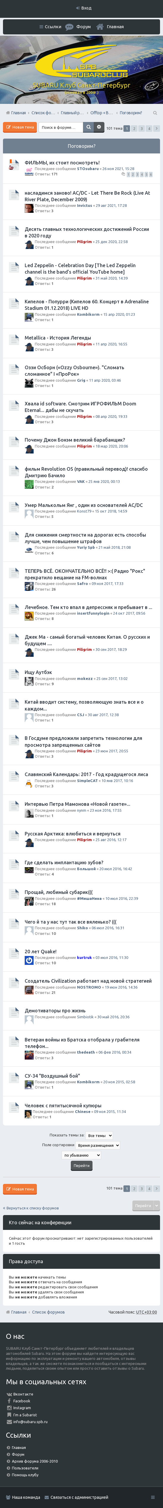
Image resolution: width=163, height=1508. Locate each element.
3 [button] (142, 128)
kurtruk (84, 957)
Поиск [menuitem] (154, 112)
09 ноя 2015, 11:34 (110, 1111)
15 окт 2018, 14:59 (111, 511)
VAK (81, 481)
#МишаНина (89, 898)
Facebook (21, 1401)
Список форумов (48, 1312)
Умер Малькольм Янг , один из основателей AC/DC (84, 505)
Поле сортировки (81, 1145)
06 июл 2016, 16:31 (108, 928)
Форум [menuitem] (83, 26)
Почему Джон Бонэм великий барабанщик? (75, 440)
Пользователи (25, 1468)
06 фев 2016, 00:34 (114, 1052)
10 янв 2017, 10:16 (117, 780)
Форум (18, 1454)
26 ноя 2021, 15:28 (118, 169)
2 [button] (134, 128)
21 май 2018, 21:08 (114, 547)
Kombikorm (88, 314)
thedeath (86, 1052)
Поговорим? (81, 146)
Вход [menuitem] (87, 8)
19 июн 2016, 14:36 (121, 987)
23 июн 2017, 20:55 (111, 751)
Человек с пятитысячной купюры (63, 1105)
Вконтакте (23, 1394)
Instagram (22, 1408)
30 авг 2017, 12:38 (103, 715)
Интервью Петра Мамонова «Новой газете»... (77, 804)
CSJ (80, 715)
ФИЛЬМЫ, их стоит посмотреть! (62, 162)
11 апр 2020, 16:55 (111, 344)
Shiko (82, 928)
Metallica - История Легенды (58, 337)
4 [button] (149, 128)
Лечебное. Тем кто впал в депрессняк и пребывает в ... (88, 607)
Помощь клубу (25, 1475)
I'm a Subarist (25, 1415)
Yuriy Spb (86, 547)
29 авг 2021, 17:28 (111, 205)
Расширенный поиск (99, 127)
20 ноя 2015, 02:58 (119, 1082)
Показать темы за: (81, 1135)
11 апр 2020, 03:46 (105, 380)
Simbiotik (85, 1017)
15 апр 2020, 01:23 (119, 314)
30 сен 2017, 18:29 (111, 649)
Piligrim (84, 242)
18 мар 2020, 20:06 (111, 446)
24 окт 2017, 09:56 (129, 613)
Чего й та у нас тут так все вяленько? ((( (70, 922)
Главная (115, 26)
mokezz (85, 678)
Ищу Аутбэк (38, 672)
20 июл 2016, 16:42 (115, 869)
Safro (82, 583)
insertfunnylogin (93, 613)
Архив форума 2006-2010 (35, 1461)
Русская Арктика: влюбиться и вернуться (72, 833)
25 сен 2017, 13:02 (112, 678)
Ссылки (53, 26)
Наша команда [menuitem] (26, 1497)
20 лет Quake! (41, 951)
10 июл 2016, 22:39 (121, 898)
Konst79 (84, 511)
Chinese (82, 1111)
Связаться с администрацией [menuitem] (79, 1497)
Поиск (88, 127)
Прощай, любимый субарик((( (59, 892)
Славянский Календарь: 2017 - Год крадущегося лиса (86, 774)
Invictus (84, 205)
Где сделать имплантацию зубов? (64, 862)
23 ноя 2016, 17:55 (106, 810)
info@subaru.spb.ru (30, 1422)
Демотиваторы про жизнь (55, 1010)
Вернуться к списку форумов (33, 1208)
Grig (81, 380)
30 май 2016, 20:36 (113, 1017)
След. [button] (156, 128)
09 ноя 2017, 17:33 (107, 583)
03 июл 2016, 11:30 (111, 957)
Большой (86, 869)
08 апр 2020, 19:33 (111, 416)
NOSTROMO (89, 987)
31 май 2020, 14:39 (111, 278)
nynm (81, 810)
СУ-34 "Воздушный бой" (52, 1076)
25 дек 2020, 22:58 (111, 242)
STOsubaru (88, 169)
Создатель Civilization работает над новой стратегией (88, 981)
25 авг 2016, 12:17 (110, 840)
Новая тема (23, 127)
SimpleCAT (87, 780)
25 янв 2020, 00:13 (104, 481)
